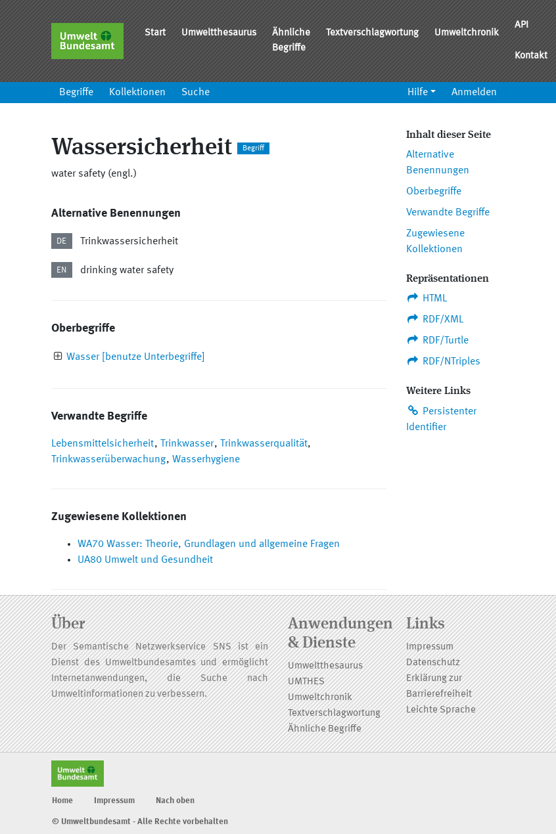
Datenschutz (433, 663)
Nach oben (175, 801)
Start (155, 33)
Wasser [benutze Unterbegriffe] (135, 357)
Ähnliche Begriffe (291, 40)
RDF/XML (434, 319)
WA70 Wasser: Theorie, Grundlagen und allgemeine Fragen (209, 544)
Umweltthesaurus (218, 33)
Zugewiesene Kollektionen (435, 242)
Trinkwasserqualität (264, 444)
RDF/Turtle (437, 340)
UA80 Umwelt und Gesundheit (145, 560)
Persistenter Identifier (441, 419)
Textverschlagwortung (372, 33)
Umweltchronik (466, 33)
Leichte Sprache (441, 710)
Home (62, 801)
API (521, 25)
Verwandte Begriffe (448, 213)
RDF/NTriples (443, 361)
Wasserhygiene (206, 459)
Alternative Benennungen (437, 163)
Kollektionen (137, 92)
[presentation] (58, 357)
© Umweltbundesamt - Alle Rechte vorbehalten (140, 822)
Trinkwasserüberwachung (108, 459)
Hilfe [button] (417, 92)
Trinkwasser (187, 444)
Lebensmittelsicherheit (102, 444)
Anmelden (474, 92)
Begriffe (76, 92)
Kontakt (531, 56)
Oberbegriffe (433, 192)
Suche (195, 92)
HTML (426, 298)
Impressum (429, 647)
